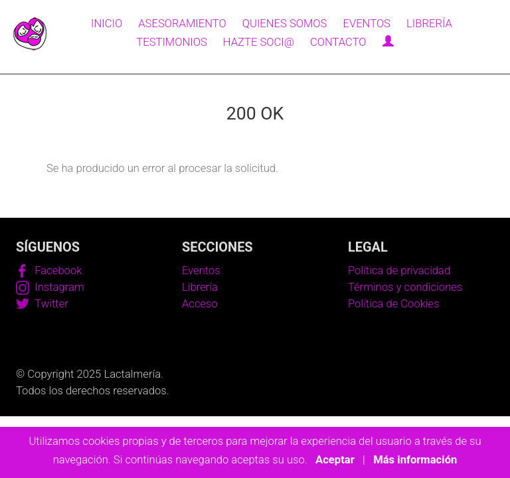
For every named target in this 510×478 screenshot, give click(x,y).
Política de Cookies (394, 303)
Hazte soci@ (258, 42)
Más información (415, 459)
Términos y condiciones (405, 287)
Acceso (200, 303)
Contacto (338, 42)
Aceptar (335, 459)
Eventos (366, 23)
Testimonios (171, 42)
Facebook (49, 270)
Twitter (42, 303)
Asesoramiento (182, 23)
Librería (429, 23)
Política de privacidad (399, 270)
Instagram (50, 287)
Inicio (106, 23)
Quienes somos (284, 23)
